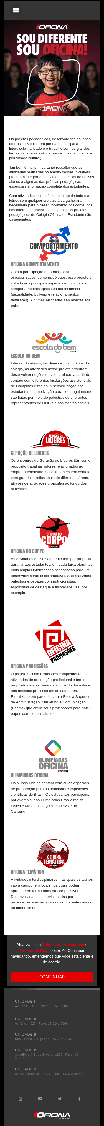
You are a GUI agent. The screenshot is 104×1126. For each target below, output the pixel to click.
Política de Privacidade (63, 944)
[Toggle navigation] (16, 10)
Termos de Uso (33, 950)
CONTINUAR (52, 977)
